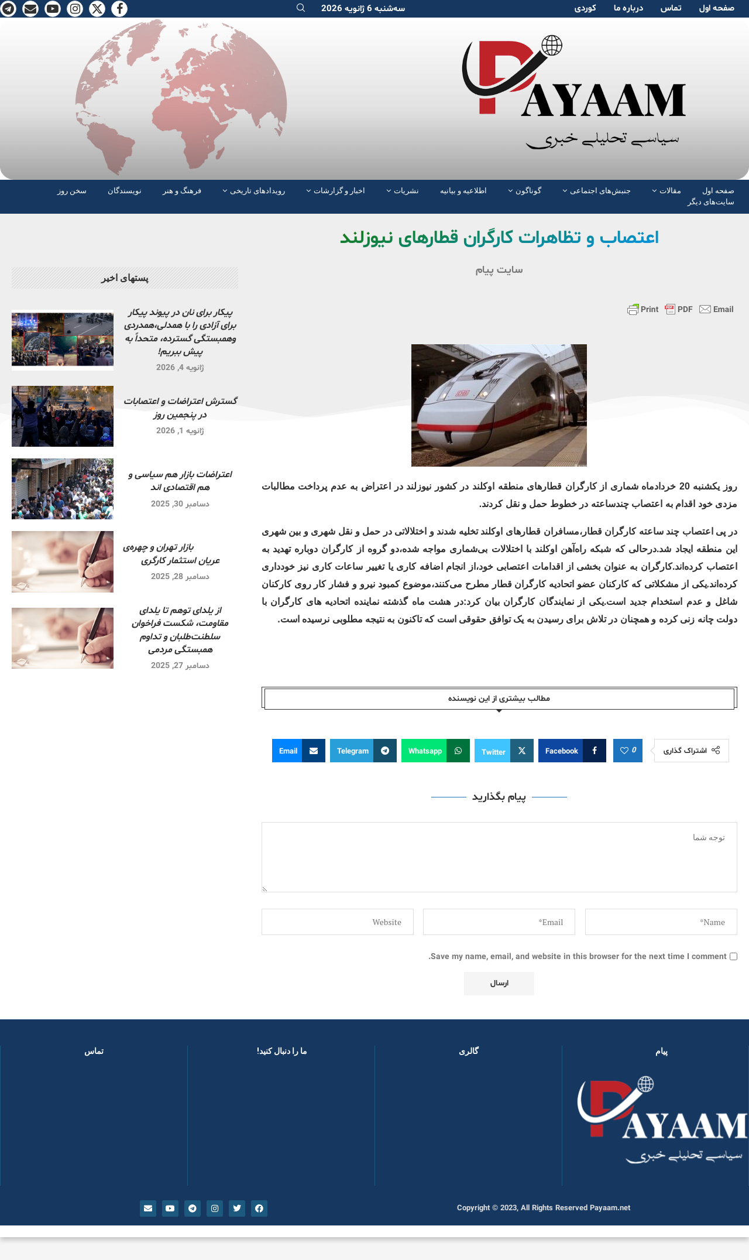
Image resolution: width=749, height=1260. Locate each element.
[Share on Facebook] (572, 750)
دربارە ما (628, 8)
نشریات (406, 190)
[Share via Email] (298, 750)
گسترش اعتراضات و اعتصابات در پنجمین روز (179, 408)
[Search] (301, 9)
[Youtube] (52, 9)
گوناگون (528, 190)
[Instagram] (75, 9)
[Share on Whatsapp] (435, 750)
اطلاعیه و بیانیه (463, 190)
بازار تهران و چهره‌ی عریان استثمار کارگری (180, 554)
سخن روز (72, 190)
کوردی (585, 8)
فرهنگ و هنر (182, 190)
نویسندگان (125, 190)
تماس (671, 8)
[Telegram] (8, 9)
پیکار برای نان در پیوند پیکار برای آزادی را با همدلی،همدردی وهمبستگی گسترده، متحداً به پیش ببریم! (180, 332)
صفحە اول (716, 8)
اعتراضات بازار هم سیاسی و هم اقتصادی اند (180, 481)
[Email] (30, 9)
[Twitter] (97, 9)
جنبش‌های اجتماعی (600, 190)
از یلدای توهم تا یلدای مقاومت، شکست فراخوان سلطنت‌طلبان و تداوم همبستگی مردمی (180, 630)
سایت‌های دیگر (711, 201)
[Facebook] (119, 9)
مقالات (670, 190)
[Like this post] (624, 751)
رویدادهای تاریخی (257, 190)
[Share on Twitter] (504, 750)
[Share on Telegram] (363, 750)
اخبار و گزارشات (339, 190)
